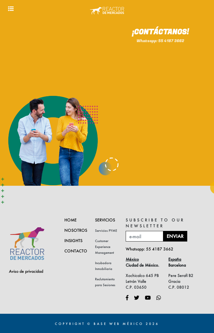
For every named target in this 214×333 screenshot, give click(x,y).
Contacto (75, 251)
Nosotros (75, 230)
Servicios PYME (106, 230)
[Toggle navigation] (10, 8)
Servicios (105, 220)
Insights (73, 240)
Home (70, 220)
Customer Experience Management (104, 247)
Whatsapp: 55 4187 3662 (160, 32)
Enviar (175, 236)
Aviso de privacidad (26, 271)
